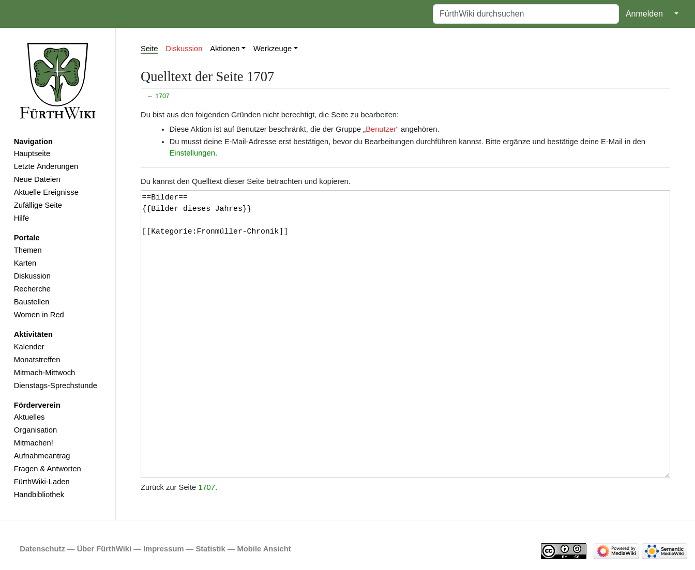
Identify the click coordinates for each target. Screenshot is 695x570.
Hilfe (21, 218)
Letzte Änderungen (46, 166)
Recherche (32, 289)
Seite (149, 48)
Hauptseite (32, 153)
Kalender (29, 347)
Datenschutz (42, 549)
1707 (162, 96)
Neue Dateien (37, 179)
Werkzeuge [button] (272, 48)
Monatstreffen (37, 360)
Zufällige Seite (38, 205)
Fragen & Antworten (47, 469)
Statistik (210, 549)
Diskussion (32, 276)
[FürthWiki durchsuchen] (526, 14)
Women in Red (39, 315)
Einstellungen (192, 153)
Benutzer (381, 129)
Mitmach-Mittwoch (44, 372)
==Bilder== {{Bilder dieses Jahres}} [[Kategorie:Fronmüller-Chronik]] (405, 334)
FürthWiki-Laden (42, 481)
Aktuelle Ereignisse (46, 192)
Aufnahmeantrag (42, 456)
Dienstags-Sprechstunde (55, 385)
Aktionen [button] (224, 48)
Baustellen (32, 302)
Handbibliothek (39, 494)
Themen (28, 250)
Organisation (35, 430)
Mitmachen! (33, 443)
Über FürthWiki (104, 549)
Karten (25, 263)
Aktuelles (29, 417)
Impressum (163, 549)
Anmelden (644, 13)
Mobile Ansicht (264, 549)
